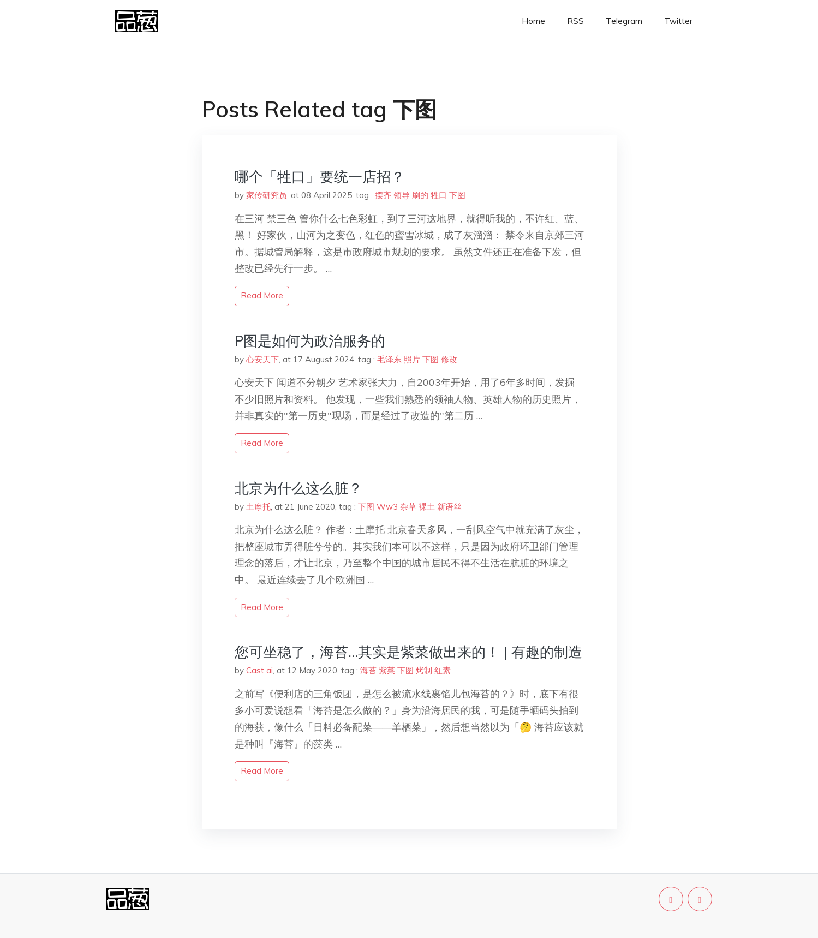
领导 (401, 195)
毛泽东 (389, 359)
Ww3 (387, 506)
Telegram (624, 21)
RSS (575, 21)
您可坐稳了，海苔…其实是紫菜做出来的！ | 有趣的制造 (408, 652)
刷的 (420, 195)
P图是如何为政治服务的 (310, 341)
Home (533, 21)
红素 (442, 670)
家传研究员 (266, 195)
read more (262, 295)
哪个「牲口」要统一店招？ (320, 177)
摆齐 (383, 195)
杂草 (408, 506)
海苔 (368, 670)
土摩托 (258, 506)
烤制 (424, 670)
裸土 (427, 506)
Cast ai (259, 670)
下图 (457, 195)
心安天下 (262, 359)
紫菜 (387, 670)
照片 (412, 359)
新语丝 (449, 506)
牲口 (439, 195)
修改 (449, 359)
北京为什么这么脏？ (298, 488)
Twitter (678, 21)
